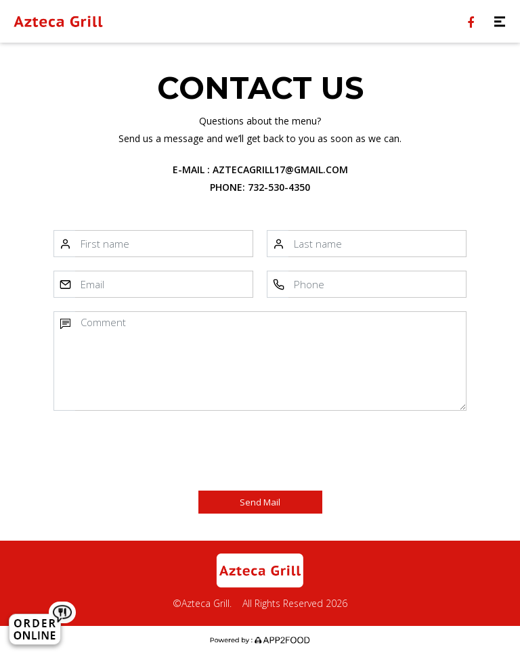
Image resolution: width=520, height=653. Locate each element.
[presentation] (163, 450)
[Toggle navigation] (499, 21)
